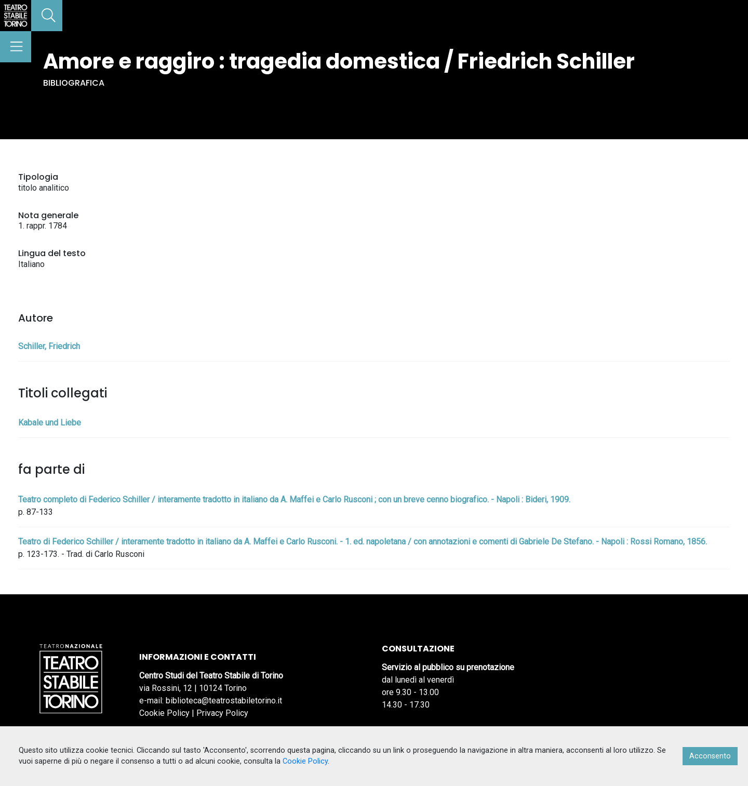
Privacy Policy (222, 713)
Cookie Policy (164, 713)
